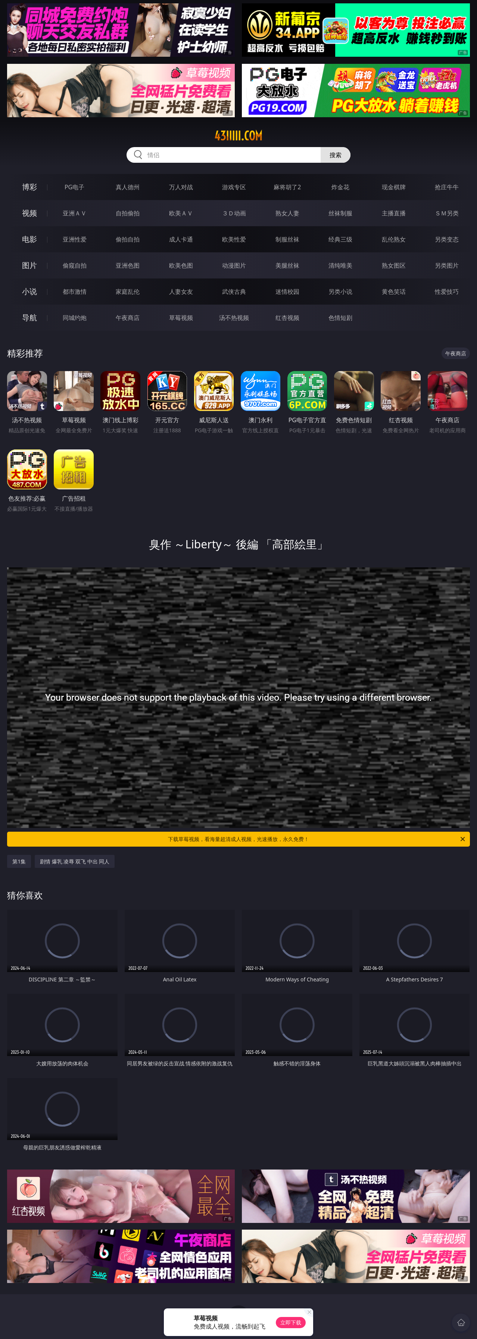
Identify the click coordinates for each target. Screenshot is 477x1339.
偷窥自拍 (75, 265)
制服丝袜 (287, 239)
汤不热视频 (234, 318)
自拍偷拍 (128, 213)
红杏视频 (287, 318)
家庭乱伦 (128, 291)
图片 (29, 265)
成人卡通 (181, 239)
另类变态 (447, 239)
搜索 (336, 155)
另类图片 (447, 265)
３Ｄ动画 (234, 213)
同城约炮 (75, 318)
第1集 (19, 861)
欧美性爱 (234, 239)
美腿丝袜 (287, 265)
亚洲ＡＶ (75, 213)
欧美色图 (181, 265)
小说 (29, 291)
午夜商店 (128, 318)
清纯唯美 (340, 265)
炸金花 (340, 187)
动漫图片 (234, 265)
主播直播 (394, 213)
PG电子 (74, 187)
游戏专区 (234, 187)
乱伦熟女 (394, 239)
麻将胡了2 (287, 187)
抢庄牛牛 (447, 187)
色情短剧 (340, 318)
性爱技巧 (447, 291)
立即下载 (290, 1322)
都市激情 (75, 291)
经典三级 (340, 239)
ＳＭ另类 (447, 213)
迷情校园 (287, 291)
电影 (29, 239)
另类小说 (340, 291)
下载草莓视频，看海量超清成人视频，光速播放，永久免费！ (317, 839)
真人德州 (128, 187)
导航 (29, 317)
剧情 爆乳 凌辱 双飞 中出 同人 (74, 861)
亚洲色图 (128, 265)
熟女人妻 (287, 213)
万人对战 (181, 187)
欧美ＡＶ (181, 213)
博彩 (29, 187)
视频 (29, 213)
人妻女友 (181, 291)
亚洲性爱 (75, 239)
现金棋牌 (394, 187)
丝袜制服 (340, 213)
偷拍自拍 (128, 239)
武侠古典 (234, 291)
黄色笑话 (394, 291)
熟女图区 (394, 265)
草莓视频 (181, 318)
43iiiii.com (238, 135)
